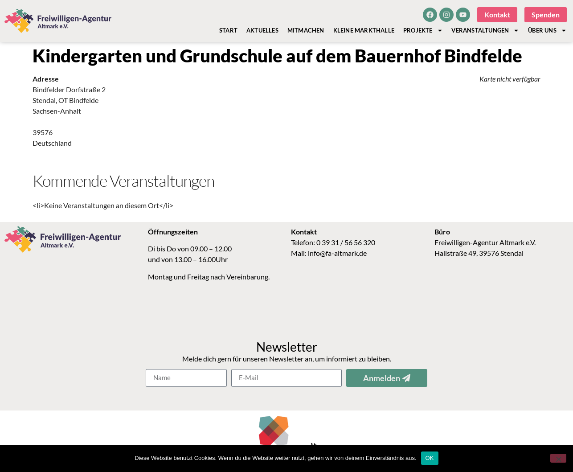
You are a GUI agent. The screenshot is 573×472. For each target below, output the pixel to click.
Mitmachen (305, 30)
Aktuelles (262, 30)
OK (430, 458)
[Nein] (558, 458)
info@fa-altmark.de (337, 253)
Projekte (422, 30)
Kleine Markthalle (363, 30)
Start (228, 30)
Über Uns (547, 30)
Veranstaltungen (485, 30)
